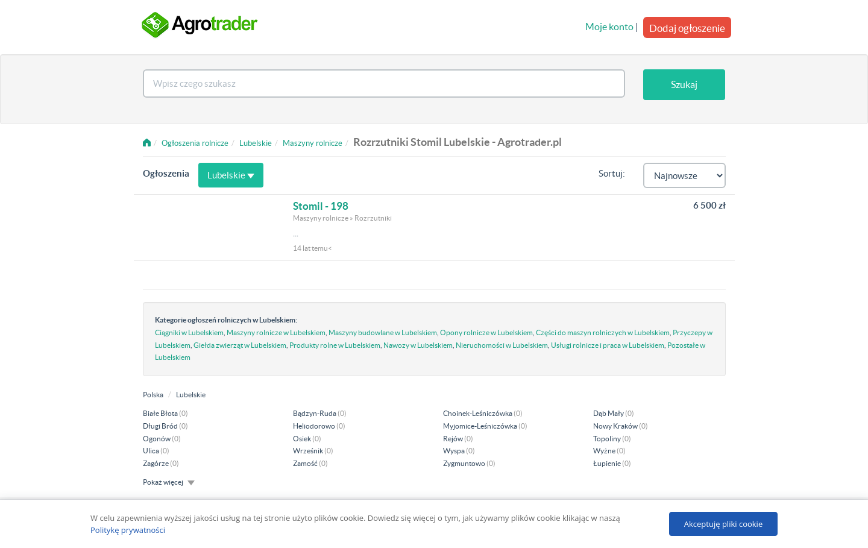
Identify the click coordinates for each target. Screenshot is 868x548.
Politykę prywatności (127, 529)
